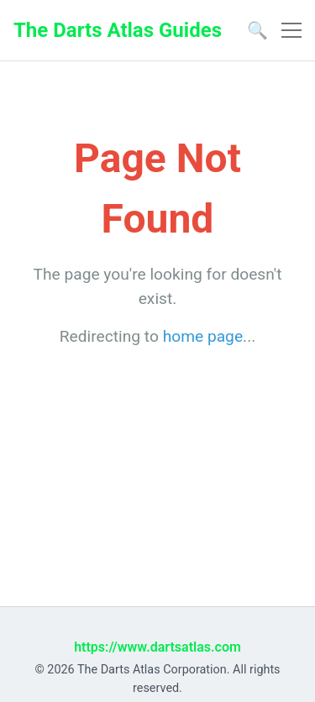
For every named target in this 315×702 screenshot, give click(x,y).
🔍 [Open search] (257, 30)
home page (203, 336)
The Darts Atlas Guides (117, 30)
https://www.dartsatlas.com (157, 647)
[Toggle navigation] (291, 30)
